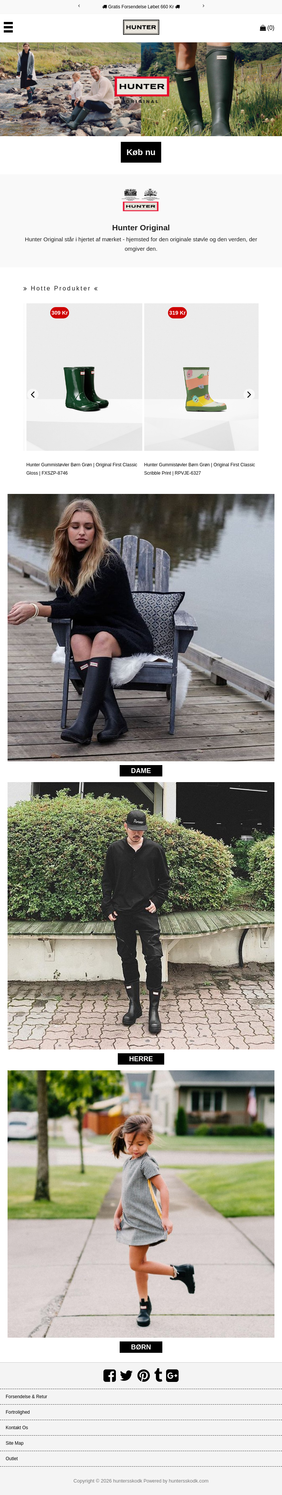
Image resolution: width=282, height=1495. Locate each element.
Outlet (12, 1458)
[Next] (203, 6)
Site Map (14, 1443)
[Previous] (79, 6)
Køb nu (141, 152)
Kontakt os (17, 1427)
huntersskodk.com (189, 1481)
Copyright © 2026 (93, 1481)
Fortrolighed (18, 1412)
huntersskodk (127, 1481)
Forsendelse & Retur (26, 1396)
